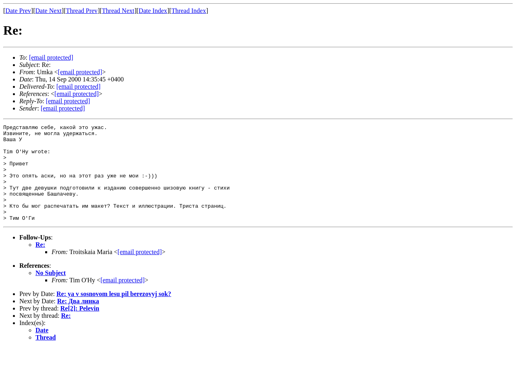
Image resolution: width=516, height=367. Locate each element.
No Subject (50, 292)
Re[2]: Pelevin (79, 327)
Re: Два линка (78, 320)
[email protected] (78, 86)
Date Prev (18, 10)
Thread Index (188, 10)
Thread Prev (82, 10)
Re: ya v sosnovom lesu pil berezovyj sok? (113, 313)
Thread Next (118, 10)
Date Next (48, 10)
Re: (40, 264)
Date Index (153, 10)
